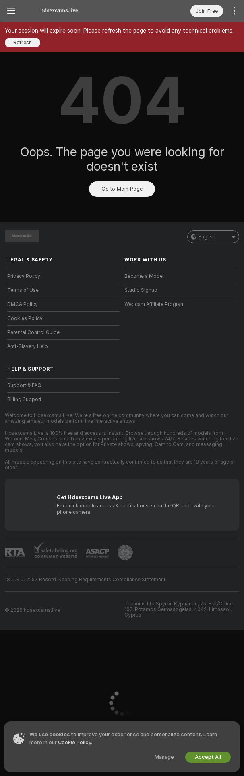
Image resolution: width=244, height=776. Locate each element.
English (213, 236)
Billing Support (24, 399)
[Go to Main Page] (59, 11)
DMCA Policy (22, 304)
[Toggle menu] (11, 11)
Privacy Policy (23, 276)
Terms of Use (23, 290)
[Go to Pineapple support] (125, 552)
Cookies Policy (25, 318)
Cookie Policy (74, 742)
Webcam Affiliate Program (154, 304)
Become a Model (144, 276)
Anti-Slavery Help (27, 346)
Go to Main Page (122, 189)
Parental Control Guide (33, 332)
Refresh (22, 42)
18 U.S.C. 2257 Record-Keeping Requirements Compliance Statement (85, 580)
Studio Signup (140, 290)
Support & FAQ (24, 385)
